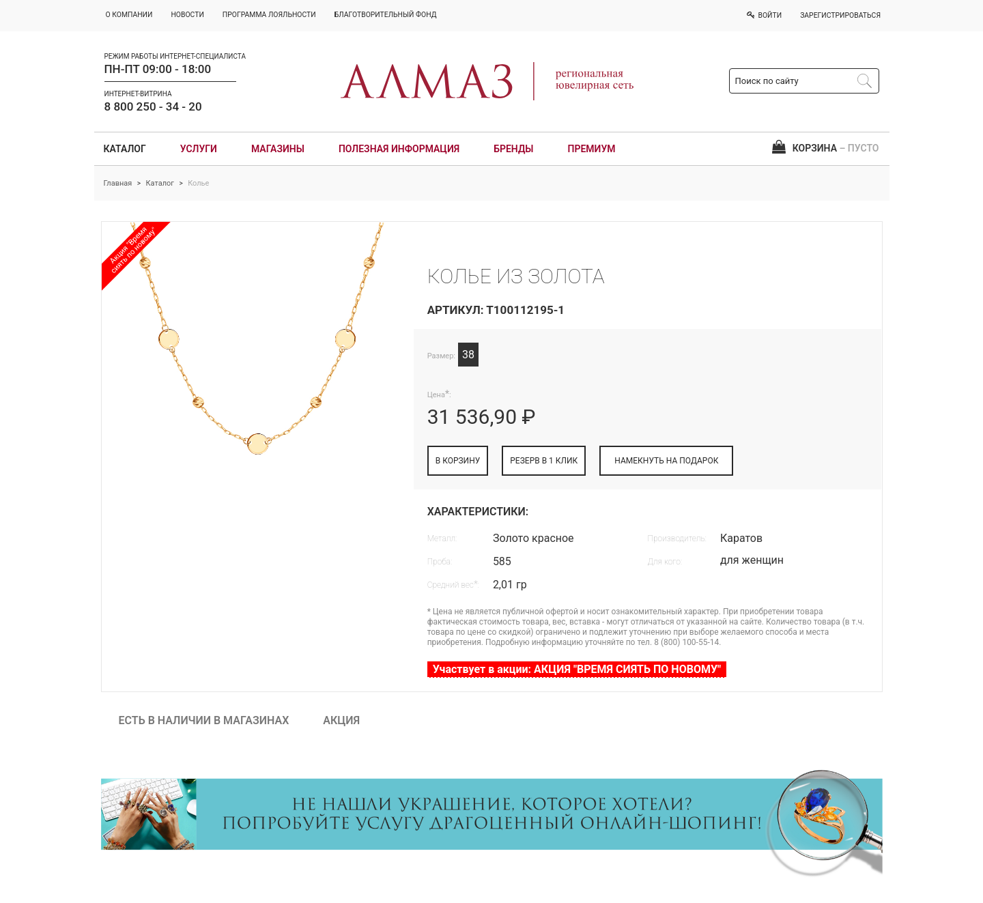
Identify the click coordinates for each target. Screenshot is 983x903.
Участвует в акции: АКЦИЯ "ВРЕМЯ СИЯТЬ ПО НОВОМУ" (577, 669)
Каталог (125, 148)
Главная (118, 183)
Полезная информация (399, 148)
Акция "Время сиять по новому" (133, 250)
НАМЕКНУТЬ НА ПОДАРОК (666, 460)
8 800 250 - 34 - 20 (153, 106)
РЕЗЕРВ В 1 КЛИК (544, 460)
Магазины (277, 148)
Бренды (513, 148)
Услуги (198, 148)
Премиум (592, 148)
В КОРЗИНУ (458, 460)
